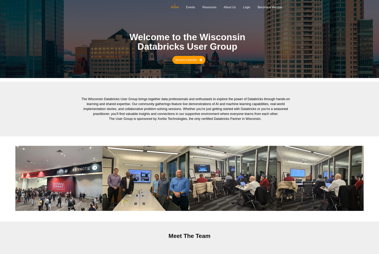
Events (190, 7)
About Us (230, 7)
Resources (209, 7)
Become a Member (270, 7)
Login (246, 7)
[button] (19, 179)
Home (175, 7)
